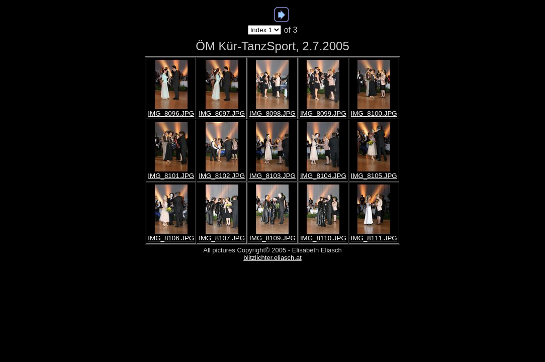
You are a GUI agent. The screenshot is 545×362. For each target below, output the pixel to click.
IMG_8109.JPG (272, 238)
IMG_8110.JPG (323, 238)
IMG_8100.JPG (374, 113)
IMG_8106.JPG (171, 238)
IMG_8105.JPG (374, 175)
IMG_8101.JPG (171, 175)
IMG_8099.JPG (323, 113)
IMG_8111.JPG (374, 238)
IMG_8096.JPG (171, 113)
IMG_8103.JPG (272, 175)
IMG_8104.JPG (323, 175)
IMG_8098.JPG (272, 113)
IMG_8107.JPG (222, 238)
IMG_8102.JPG (222, 175)
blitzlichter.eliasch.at (272, 257)
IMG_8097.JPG (222, 113)
